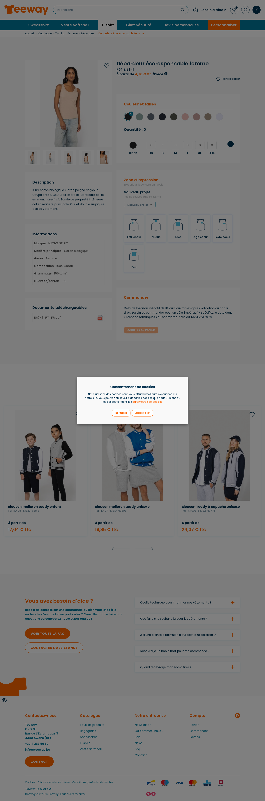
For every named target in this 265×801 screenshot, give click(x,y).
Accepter (142, 413)
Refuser (121, 413)
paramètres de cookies (147, 402)
